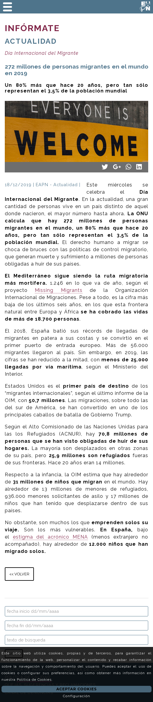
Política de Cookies (34, 679)
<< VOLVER (19, 574)
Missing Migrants (58, 290)
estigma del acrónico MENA (50, 537)
